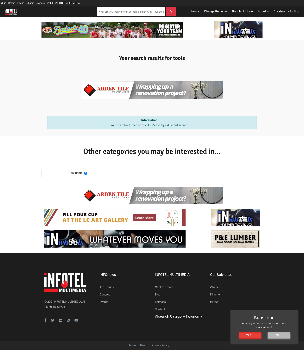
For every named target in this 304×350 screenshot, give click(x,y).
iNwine (20, 3)
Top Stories (107, 287)
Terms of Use (137, 345)
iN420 (50, 3)
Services (160, 302)
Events (104, 302)
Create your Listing (286, 11)
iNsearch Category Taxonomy (178, 316)
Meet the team (164, 287)
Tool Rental (76, 173)
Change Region (214, 11)
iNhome (30, 3)
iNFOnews (8, 3)
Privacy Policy (160, 345)
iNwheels (41, 3)
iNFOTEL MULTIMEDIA (67, 3)
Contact (105, 294)
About (262, 11)
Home (195, 11)
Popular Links (241, 11)
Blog (158, 294)
